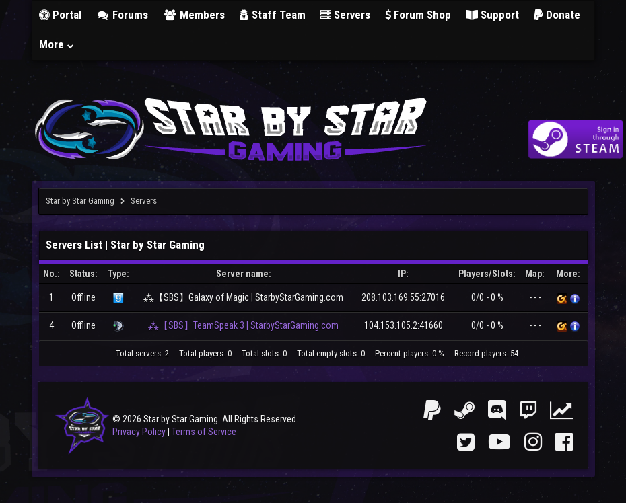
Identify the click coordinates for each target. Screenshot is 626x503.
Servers (345, 15)
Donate (557, 15)
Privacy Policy (139, 431)
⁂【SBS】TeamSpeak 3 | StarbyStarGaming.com (243, 325)
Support (492, 15)
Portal (60, 15)
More (57, 44)
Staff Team (273, 15)
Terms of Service (204, 431)
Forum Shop (418, 15)
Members (194, 15)
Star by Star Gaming (80, 201)
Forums (122, 15)
